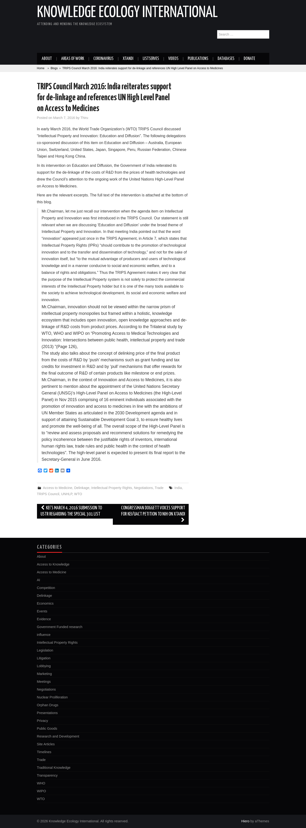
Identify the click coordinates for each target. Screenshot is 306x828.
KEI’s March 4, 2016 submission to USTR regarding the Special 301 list (71, 511)
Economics (45, 603)
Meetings (44, 681)
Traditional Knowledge (54, 767)
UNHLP (66, 494)
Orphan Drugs (47, 705)
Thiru (84, 118)
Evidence (44, 619)
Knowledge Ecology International (127, 12)
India (178, 488)
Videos (173, 59)
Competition (46, 588)
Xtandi (128, 59)
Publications (198, 59)
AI (38, 580)
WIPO (41, 791)
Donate (249, 59)
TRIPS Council (48, 494)
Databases (226, 59)
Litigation (44, 658)
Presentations (47, 713)
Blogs (54, 68)
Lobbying (44, 666)
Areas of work (72, 59)
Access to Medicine (57, 488)
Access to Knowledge (53, 564)
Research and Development (58, 736)
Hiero (245, 821)
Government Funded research (59, 627)
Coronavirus (103, 59)
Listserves (151, 59)
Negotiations (143, 488)
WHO (41, 783)
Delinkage (81, 488)
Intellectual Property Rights (111, 488)
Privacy (42, 721)
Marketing (44, 674)
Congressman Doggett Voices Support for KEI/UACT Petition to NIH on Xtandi (153, 514)
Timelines (44, 752)
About (47, 59)
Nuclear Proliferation (52, 697)
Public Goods (47, 728)
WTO (78, 494)
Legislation (45, 650)
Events (42, 611)
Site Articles (46, 744)
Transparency (47, 775)
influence (44, 635)
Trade (159, 488)
